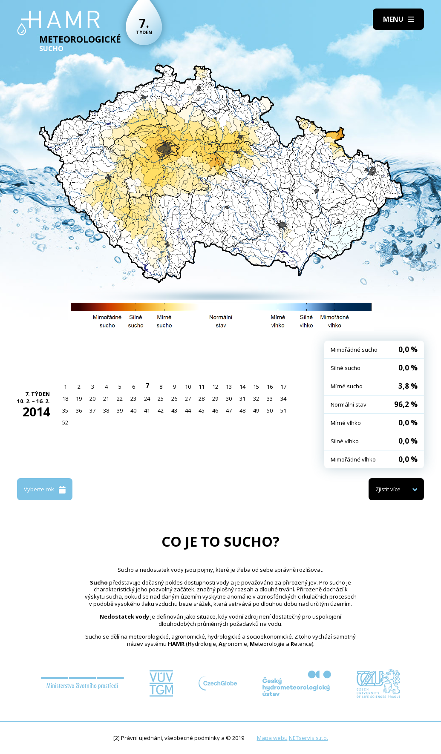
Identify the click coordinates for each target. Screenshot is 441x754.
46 (215, 410)
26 (174, 398)
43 (174, 410)
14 (242, 386)
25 (161, 398)
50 (270, 410)
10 (188, 386)
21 (106, 398)
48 (242, 410)
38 (106, 410)
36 (79, 410)
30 (229, 398)
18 (65, 398)
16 (270, 386)
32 (256, 398)
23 (133, 398)
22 (120, 398)
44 (188, 410)
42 (161, 410)
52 (65, 422)
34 (283, 398)
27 (188, 398)
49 (256, 410)
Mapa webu (272, 738)
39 (120, 410)
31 (242, 398)
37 (92, 410)
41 (147, 410)
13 (229, 386)
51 (283, 410)
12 (215, 386)
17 (283, 386)
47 (229, 410)
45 (202, 410)
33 (270, 398)
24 (147, 398)
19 (79, 398)
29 (215, 398)
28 (202, 398)
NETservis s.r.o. (308, 738)
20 (92, 398)
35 (65, 410)
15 (256, 386)
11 (202, 386)
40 (133, 410)
